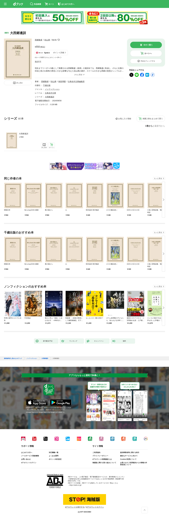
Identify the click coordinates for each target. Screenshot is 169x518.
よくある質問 (53, 456)
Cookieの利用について (128, 459)
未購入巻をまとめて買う (152, 119)
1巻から (149, 126)
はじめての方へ (26, 452)
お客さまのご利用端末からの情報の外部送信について (133, 464)
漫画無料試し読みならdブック (13, 358)
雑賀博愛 (62, 81)
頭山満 (47, 40)
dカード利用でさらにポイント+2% (47, 57)
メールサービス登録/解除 (30, 456)
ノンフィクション (52, 89)
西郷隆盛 (38, 40)
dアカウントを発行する (75, 507)
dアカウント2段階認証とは (102, 459)
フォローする (58, 40)
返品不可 (38, 61)
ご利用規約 (96, 452)
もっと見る (158, 178)
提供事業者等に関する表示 (129, 452)
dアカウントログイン (28, 463)
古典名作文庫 (50, 93)
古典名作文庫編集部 (76, 81)
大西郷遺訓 (23, 134)
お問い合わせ (26, 459)
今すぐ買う (148, 45)
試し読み (19, 83)
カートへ (148, 53)
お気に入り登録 (124, 119)
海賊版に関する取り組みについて (104, 463)
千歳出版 (46, 85)
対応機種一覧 (53, 452)
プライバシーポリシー (100, 456)
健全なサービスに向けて (129, 456)
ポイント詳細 (58, 53)
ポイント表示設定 (55, 459)
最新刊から (159, 126)
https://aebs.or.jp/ (75, 485)
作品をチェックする (148, 61)
